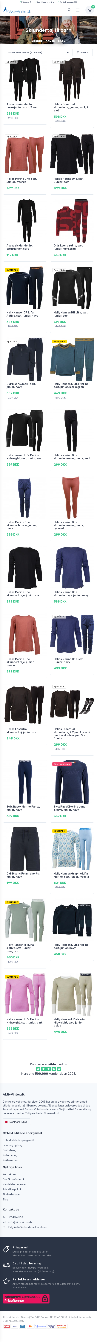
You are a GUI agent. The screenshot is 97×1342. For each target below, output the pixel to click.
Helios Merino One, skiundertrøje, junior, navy (71, 594)
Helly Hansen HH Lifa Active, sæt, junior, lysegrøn (20, 948)
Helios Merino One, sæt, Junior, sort (69, 180)
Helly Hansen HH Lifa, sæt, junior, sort (71, 314)
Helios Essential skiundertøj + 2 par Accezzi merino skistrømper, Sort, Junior (72, 734)
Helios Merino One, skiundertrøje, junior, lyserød (20, 662)
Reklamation (10, 1160)
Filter (81, 52)
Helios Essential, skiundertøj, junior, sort (22, 731)
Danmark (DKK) (16, 1121)
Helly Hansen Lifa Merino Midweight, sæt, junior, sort (25, 457)
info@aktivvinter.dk (17, 1222)
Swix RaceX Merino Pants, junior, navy (23, 808)
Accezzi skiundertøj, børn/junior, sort (20, 247)
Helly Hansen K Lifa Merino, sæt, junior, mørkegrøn (71, 385)
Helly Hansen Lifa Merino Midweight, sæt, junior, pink (24, 1021)
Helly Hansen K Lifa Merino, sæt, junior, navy (71, 946)
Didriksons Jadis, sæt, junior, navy (21, 385)
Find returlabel (11, 1194)
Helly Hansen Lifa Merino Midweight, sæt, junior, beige (70, 1022)
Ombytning (9, 1150)
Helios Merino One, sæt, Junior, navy (69, 661)
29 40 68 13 (13, 1217)
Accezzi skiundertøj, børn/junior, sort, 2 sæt (22, 106)
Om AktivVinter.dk (13, 1179)
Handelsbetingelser (14, 1184)
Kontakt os (9, 1174)
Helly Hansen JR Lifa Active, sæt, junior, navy (22, 314)
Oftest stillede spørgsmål (18, 1140)
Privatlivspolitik (12, 1189)
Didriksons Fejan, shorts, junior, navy (23, 875)
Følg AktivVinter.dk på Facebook (25, 1227)
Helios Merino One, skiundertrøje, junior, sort (24, 594)
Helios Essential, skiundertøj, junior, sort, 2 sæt (71, 107)
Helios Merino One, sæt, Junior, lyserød (22, 180)
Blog (5, 1199)
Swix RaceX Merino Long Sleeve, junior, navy (69, 808)
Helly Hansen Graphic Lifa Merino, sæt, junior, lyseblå (71, 875)
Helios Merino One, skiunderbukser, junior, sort (72, 457)
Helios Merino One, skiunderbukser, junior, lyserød (69, 525)
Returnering (10, 1155)
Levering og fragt (13, 1145)
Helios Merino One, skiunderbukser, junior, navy (22, 525)
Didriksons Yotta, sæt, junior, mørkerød (69, 247)
